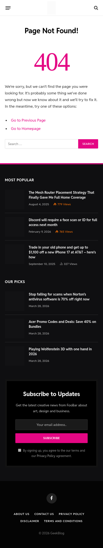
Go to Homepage (26, 128)
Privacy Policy (46, 456)
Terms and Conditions (63, 521)
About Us (21, 514)
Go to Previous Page (28, 120)
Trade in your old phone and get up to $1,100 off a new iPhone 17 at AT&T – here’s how (62, 252)
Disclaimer (29, 521)
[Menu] (8, 7)
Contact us (44, 514)
